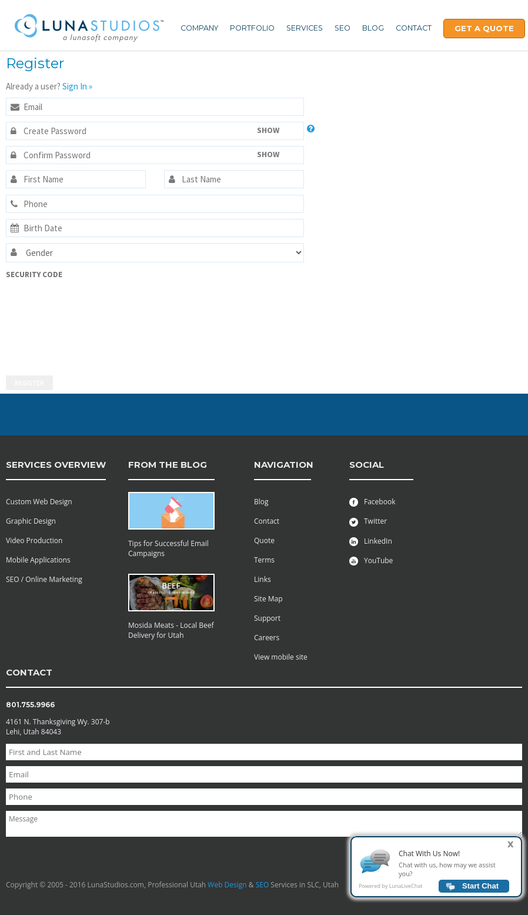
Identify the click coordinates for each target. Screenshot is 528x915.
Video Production (34, 540)
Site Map (268, 599)
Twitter (368, 521)
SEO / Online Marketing (44, 579)
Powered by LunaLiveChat (390, 887)
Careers (266, 638)
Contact (414, 28)
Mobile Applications (38, 560)
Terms (264, 560)
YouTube (371, 560)
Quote (264, 540)
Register (29, 383)
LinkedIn (370, 541)
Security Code (34, 274)
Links (262, 579)
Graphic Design (31, 521)
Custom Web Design (39, 502)
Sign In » (77, 86)
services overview (56, 464)
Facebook (372, 502)
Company (199, 28)
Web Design (227, 885)
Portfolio (252, 28)
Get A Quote (484, 28)
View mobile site (281, 657)
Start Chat (480, 887)
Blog (373, 28)
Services (304, 28)
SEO (342, 28)
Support (267, 618)
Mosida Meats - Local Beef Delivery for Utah (171, 630)
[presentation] (54, 322)
